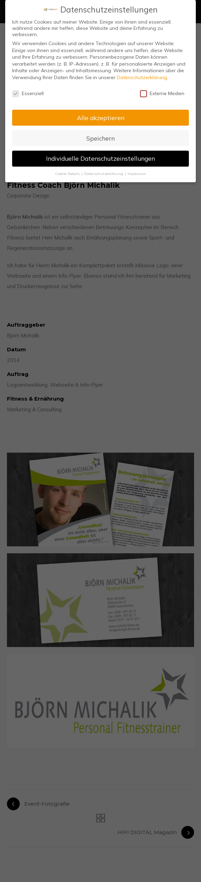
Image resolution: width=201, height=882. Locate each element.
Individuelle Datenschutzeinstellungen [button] (100, 158)
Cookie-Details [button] (68, 173)
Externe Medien (162, 93)
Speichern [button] (100, 137)
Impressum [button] (137, 173)
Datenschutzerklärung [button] (104, 173)
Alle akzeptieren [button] (100, 117)
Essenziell (28, 93)
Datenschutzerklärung (142, 77)
